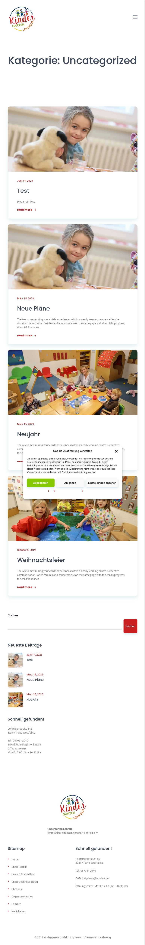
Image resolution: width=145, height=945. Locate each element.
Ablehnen (70, 483)
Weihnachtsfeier (42, 561)
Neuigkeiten (18, 912)
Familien (16, 905)
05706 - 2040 (20, 741)
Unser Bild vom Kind (23, 875)
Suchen (13, 616)
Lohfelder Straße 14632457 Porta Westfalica (21, 731)
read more (26, 210)
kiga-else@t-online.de (28, 745)
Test (23, 191)
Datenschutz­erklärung (69, 491)
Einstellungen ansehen (102, 483)
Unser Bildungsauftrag (24, 882)
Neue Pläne (34, 309)
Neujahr (29, 435)
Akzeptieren (40, 483)
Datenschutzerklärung (98, 938)
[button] (116, 451)
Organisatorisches (22, 897)
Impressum (91, 491)
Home (14, 860)
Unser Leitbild (19, 868)
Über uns (16, 890)
